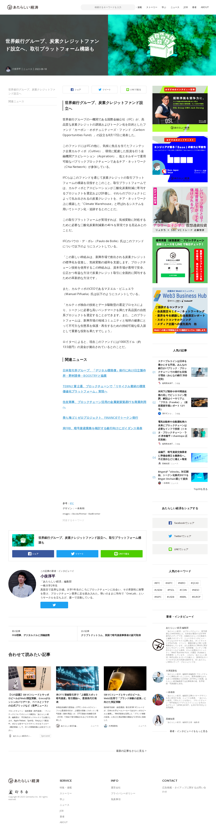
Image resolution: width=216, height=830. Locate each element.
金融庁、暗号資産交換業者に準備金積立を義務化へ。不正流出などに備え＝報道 (172, 455)
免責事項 (116, 798)
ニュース (175, 7)
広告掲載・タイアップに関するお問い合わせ (184, 789)
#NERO (181, 583)
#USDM (158, 590)
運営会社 (116, 787)
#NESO (195, 590)
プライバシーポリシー (123, 793)
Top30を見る (201, 489)
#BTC (157, 583)
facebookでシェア (184, 523)
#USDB (170, 596)
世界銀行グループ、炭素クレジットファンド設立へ (31, 91)
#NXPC (158, 596)
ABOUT (205, 7)
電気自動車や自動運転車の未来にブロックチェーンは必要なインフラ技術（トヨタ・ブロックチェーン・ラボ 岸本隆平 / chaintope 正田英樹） (172, 430)
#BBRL (183, 596)
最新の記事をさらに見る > (132, 752)
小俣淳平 (47, 576)
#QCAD (195, 583)
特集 (178, 383)
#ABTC (169, 583)
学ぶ (164, 7)
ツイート (107, 89)
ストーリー (151, 7)
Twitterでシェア (182, 536)
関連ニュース (16, 101)
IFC (72, 503)
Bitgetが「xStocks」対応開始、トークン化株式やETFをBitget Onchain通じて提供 (173, 475)
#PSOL (171, 590)
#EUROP (196, 596)
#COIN (183, 590)
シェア (78, 89)
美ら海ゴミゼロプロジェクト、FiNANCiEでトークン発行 (100, 418)
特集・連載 (136, 7)
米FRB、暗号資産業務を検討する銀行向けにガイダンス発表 (102, 428)
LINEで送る (135, 89)
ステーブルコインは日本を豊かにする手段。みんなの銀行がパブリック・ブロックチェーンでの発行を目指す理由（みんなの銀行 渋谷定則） (172, 370)
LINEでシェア (181, 549)
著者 (194, 7)
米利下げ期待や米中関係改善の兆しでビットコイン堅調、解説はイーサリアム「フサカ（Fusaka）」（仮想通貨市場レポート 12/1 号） (173, 400)
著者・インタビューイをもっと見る (189, 731)
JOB (186, 7)
